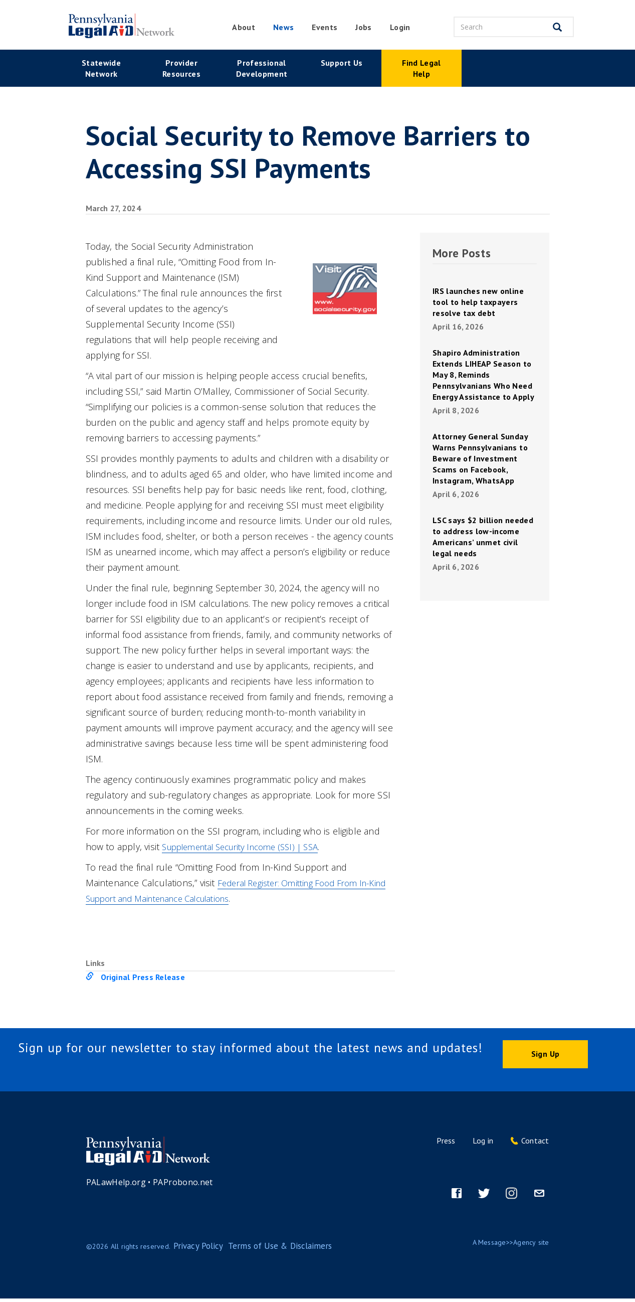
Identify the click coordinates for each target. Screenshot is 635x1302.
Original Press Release (143, 977)
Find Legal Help (421, 68)
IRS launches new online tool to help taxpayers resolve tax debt (478, 302)
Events (324, 27)
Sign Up (545, 1055)
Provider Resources (181, 68)
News (283, 27)
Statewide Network (101, 68)
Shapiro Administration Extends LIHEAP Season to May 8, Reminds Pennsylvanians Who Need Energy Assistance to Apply (483, 375)
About (243, 27)
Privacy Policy (194, 1249)
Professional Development (262, 68)
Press (446, 1143)
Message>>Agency (507, 1245)
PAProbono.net (183, 1185)
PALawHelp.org (116, 1185)
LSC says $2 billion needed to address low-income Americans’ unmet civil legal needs (483, 536)
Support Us (342, 63)
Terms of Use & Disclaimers (264, 1249)
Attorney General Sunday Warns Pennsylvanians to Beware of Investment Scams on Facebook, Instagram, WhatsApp (480, 458)
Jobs (363, 27)
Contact (535, 1143)
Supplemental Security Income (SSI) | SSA (249, 847)
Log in (483, 1143)
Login (400, 27)
